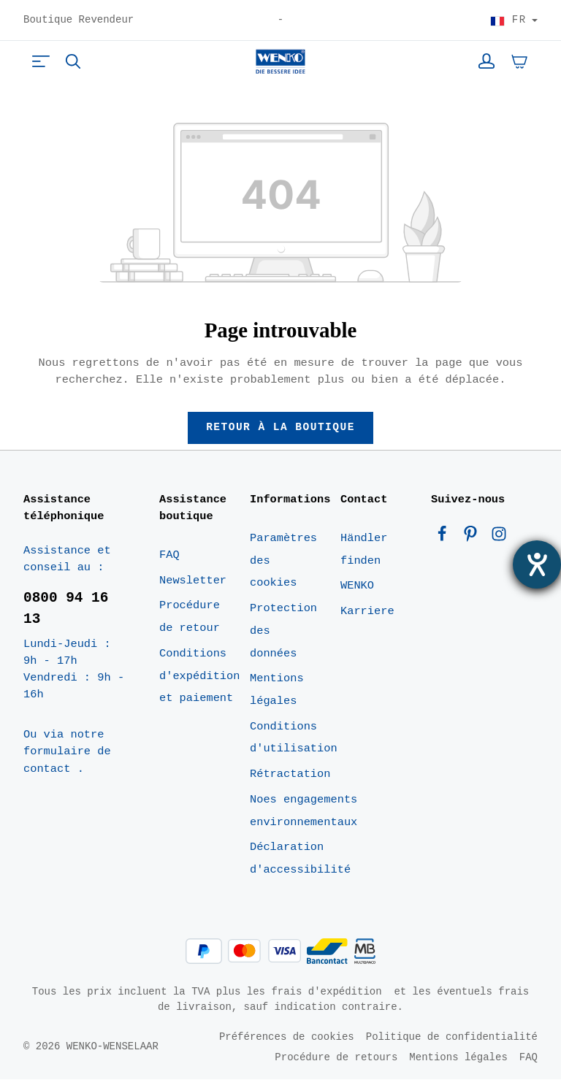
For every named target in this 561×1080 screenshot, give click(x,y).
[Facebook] (445, 538)
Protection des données (283, 631)
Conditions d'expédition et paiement (199, 676)
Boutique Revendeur (78, 20)
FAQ (169, 555)
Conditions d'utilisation (293, 738)
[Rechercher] (73, 61)
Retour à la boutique (280, 428)
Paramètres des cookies (283, 561)
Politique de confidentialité (452, 1037)
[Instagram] (499, 538)
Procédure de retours (336, 1058)
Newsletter (192, 581)
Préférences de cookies (286, 1037)
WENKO (357, 587)
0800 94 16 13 (65, 609)
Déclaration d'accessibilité (300, 859)
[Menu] (41, 61)
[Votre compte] (486, 61)
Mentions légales (277, 691)
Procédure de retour (189, 618)
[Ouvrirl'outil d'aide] (537, 564)
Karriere (367, 612)
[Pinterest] (473, 538)
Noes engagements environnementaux (303, 811)
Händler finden (363, 550)
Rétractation (290, 774)
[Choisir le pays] (514, 20)
